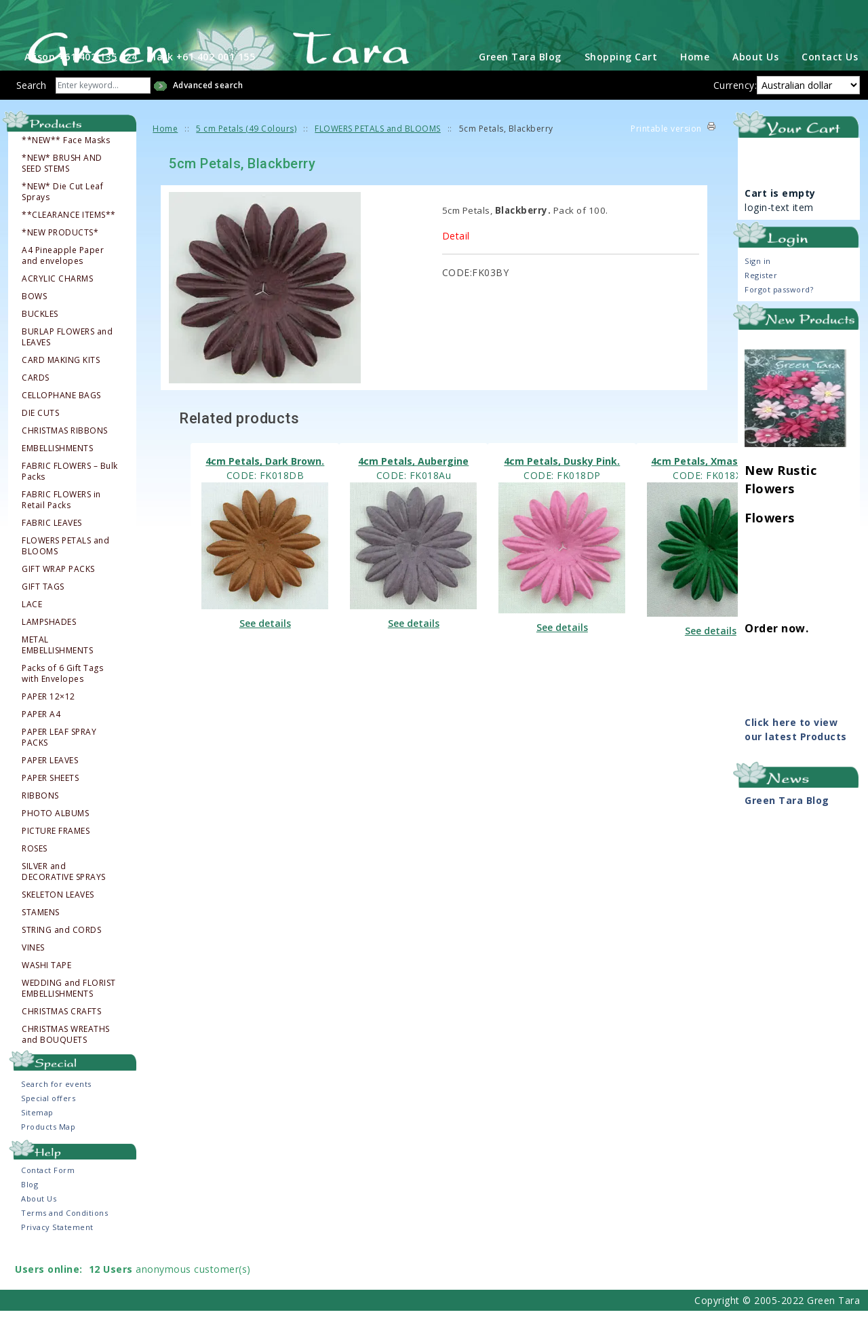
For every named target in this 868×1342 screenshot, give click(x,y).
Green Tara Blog (520, 87)
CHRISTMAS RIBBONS (65, 462)
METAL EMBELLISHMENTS (57, 676)
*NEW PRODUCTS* (60, 263)
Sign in (758, 292)
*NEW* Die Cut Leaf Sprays (62, 223)
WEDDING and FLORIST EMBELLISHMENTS (69, 1020)
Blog (29, 1215)
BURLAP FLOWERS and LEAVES (67, 368)
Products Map (48, 1158)
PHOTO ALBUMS (55, 844)
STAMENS (41, 943)
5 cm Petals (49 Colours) (246, 160)
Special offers (48, 1129)
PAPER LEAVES (50, 791)
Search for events (56, 1115)
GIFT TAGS (43, 618)
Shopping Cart (621, 87)
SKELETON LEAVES (58, 926)
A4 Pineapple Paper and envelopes (63, 287)
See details (265, 654)
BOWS (34, 327)
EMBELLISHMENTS (57, 479)
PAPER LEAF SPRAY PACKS (59, 769)
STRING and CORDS (61, 961)
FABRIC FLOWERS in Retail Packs (61, 531)
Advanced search (208, 116)
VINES (33, 979)
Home (694, 87)
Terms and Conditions (64, 1244)
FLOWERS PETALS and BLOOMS (65, 577)
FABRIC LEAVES (52, 554)
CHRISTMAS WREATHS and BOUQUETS (66, 1066)
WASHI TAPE (46, 996)
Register (761, 306)
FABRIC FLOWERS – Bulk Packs (70, 503)
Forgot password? (779, 320)
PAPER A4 (41, 745)
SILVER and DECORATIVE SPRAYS (64, 903)
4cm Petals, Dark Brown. (264, 492)
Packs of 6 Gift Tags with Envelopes (62, 705)
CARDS (36, 409)
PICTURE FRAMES (56, 862)
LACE (32, 635)
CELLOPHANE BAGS (61, 426)
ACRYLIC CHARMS (57, 310)
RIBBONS (40, 827)
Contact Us (830, 87)
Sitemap (37, 1143)
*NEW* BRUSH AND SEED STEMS (62, 195)
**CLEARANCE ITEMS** (69, 246)
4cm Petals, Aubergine (413, 492)
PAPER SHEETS (50, 809)
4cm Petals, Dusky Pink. (562, 492)
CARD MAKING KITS (61, 391)
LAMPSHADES (49, 653)
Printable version (666, 160)
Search (31, 116)
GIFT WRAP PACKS (58, 600)
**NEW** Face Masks (66, 171)
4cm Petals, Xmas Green (710, 492)
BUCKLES (40, 345)
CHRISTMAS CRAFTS (61, 1042)
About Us (755, 87)
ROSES (34, 880)
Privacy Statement (57, 1258)
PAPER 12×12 (48, 728)
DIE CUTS (40, 444)
